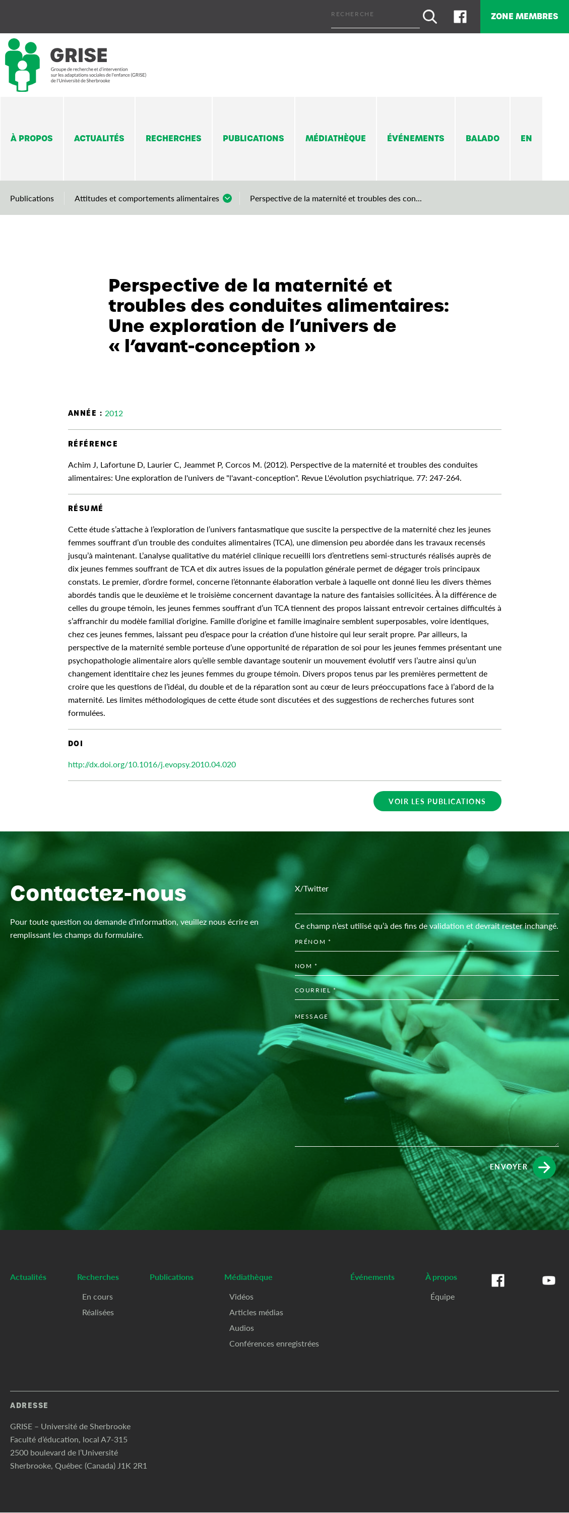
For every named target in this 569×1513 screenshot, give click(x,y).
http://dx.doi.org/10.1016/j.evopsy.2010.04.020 (152, 759)
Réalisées (98, 1436)
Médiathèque (335, 134)
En (526, 134)
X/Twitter (312, 1013)
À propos (32, 134)
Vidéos (241, 1421)
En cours (97, 1421)
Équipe (442, 1421)
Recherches (174, 134)
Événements (416, 134)
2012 (114, 408)
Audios (241, 1452)
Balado (482, 134)
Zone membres (515, 14)
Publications (253, 134)
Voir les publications (437, 797)
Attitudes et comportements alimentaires (147, 193)
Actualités (99, 134)
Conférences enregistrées (274, 1468)
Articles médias (256, 1436)
